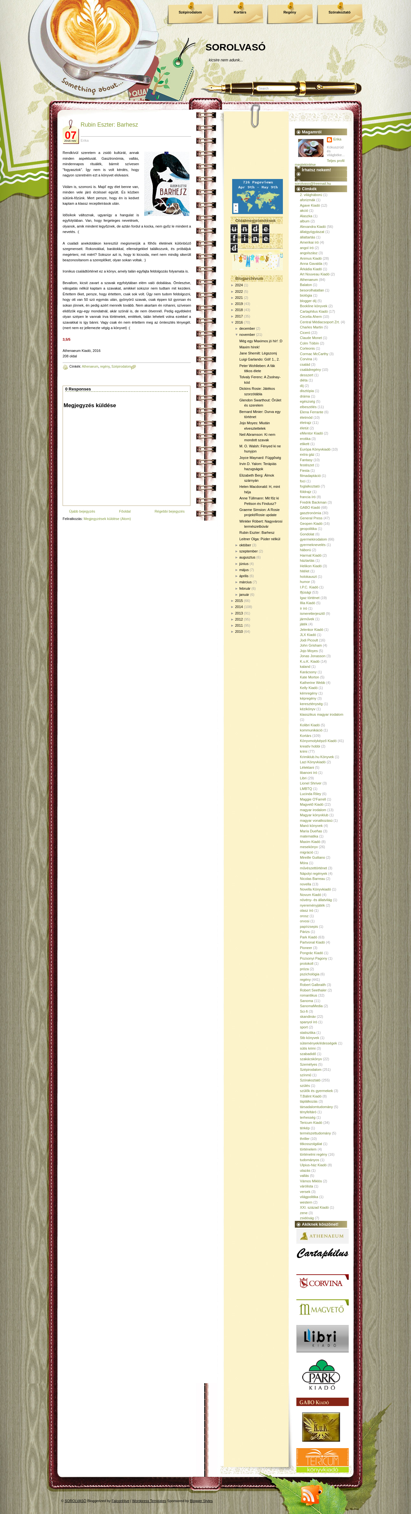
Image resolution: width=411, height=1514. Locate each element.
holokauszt (308, 576)
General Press (311, 518)
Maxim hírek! (249, 347)
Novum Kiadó (310, 895)
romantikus (308, 995)
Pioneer (306, 948)
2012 (239, 619)
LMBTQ (306, 789)
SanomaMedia (311, 1006)
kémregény (308, 693)
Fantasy (306, 460)
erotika (305, 439)
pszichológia (309, 974)
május (244, 570)
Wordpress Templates (149, 1501)
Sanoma (306, 1001)
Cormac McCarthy (314, 354)
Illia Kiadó (307, 603)
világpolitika (309, 1197)
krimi (303, 751)
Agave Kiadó (310, 205)
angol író (307, 248)
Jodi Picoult (309, 640)
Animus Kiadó (311, 258)
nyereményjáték (312, 905)
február (244, 588)
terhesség (307, 1117)
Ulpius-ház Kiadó (313, 1165)
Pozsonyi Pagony (313, 958)
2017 (239, 316)
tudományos (309, 1160)
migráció (306, 852)
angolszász (309, 253)
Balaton (306, 285)
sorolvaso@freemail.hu (313, 183)
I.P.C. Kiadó (309, 587)
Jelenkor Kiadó (311, 630)
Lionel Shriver (310, 783)
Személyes (308, 1064)
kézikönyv (307, 709)
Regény (290, 12)
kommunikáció (311, 730)
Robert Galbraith (313, 985)
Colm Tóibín (309, 343)
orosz (304, 916)
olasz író (306, 910)
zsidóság (307, 1218)
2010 (239, 631)
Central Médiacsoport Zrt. (320, 322)
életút (304, 428)
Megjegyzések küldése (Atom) (107, 519)
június (244, 564)
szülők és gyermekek (316, 1091)
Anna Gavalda (311, 263)
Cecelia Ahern (311, 316)
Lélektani (307, 767)
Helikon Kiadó (311, 566)
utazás (305, 1170)
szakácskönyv (311, 1059)
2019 (239, 304)
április (244, 576)
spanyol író (308, 1022)
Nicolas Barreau (312, 879)
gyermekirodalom (313, 539)
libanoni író (308, 773)
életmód (306, 417)
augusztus (247, 557)
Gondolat (307, 534)
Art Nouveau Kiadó (314, 274)
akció (304, 210)
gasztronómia (310, 513)
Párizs (305, 932)
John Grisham (311, 645)
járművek (307, 619)
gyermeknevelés (313, 545)
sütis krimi (308, 1048)
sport (304, 1027)
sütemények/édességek (318, 1043)
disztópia (307, 391)
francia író (308, 497)
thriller (305, 1139)
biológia (306, 295)
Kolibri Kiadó (310, 725)
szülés (305, 1086)
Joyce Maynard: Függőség (260, 458)
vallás (304, 1176)
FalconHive (120, 1501)
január (244, 594)
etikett (304, 444)
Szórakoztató (339, 12)
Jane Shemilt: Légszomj (258, 353)
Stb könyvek (309, 1038)
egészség (307, 401)
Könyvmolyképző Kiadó (318, 741)
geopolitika (308, 529)
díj (302, 386)
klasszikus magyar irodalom (321, 714)
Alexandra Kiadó (313, 226)
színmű (305, 1075)
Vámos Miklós (311, 1181)
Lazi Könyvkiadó (313, 762)
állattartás (307, 237)
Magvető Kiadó (311, 804)
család (305, 364)
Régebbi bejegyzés (169, 511)
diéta (304, 380)
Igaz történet (309, 598)
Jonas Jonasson (313, 656)
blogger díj (308, 301)
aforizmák (307, 200)
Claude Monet (311, 338)
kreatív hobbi (310, 746)
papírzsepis (309, 926)
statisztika (307, 1033)
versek (305, 1192)
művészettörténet (313, 868)
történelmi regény (313, 1154)
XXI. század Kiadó (314, 1207)
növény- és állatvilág (316, 900)
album (305, 221)
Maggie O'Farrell (313, 799)
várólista (306, 1186)
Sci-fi (304, 1011)
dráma (305, 396)
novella (305, 884)
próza (304, 969)
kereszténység (311, 704)
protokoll (306, 963)
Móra (304, 863)
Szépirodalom (190, 12)
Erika (337, 139)
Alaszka (306, 216)
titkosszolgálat (311, 1144)
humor (305, 582)
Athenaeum (90, 366)
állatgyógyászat (312, 232)
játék (303, 624)
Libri (303, 778)
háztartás (307, 560)
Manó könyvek (311, 826)
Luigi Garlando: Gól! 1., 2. (259, 359)
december (247, 328)
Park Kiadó (308, 937)
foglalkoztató (310, 486)
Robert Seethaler (313, 990)
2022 (239, 291)
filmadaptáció (310, 476)
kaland (305, 666)
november (247, 334)
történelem (308, 1149)
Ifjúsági (305, 592)
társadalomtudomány (316, 1107)
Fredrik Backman (313, 502)
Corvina (306, 359)
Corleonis (307, 348)
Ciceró (305, 333)
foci (302, 481)
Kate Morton (309, 677)
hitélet (304, 571)
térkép (305, 1128)
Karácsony (308, 672)
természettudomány (315, 1133)
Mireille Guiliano (312, 857)
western (306, 1202)
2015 (239, 601)
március (245, 582)
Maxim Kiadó (310, 842)
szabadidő (308, 1054)
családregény (310, 370)
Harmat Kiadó (310, 555)
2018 (239, 310)
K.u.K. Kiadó (309, 661)
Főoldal (125, 511)
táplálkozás (309, 1101)
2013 (239, 613)
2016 (239, 322)
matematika (309, 836)
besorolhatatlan (312, 290)
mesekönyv (309, 847)
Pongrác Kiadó (311, 953)
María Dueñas (311, 831)
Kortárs (240, 12)
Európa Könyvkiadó (315, 449)
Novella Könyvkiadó (315, 889)
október (245, 545)
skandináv (308, 1016)
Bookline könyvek (314, 306)
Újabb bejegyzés (82, 511)
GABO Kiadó (310, 507)
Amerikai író (309, 242)
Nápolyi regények (313, 873)
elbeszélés (308, 407)
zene (304, 1213)
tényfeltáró (308, 1112)
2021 (239, 298)
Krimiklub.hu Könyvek (317, 757)
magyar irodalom (313, 810)
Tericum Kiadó (311, 1122)
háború (305, 550)
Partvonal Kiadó (312, 942)
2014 (239, 607)
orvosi (304, 921)
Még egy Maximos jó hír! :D (260, 341)
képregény (308, 698)
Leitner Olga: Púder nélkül (259, 539)
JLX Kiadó (308, 635)
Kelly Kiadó (309, 688)
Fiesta (305, 470)
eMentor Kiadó (311, 433)
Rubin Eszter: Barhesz (109, 124)
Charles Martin (311, 327)
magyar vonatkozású (316, 820)
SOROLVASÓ (236, 47)
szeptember (248, 551)
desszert (306, 375)
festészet (307, 465)
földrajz (305, 492)
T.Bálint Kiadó (310, 1096)
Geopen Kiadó (311, 523)
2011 (239, 625)
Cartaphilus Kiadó (314, 311)
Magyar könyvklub (314, 815)
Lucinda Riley (310, 794)
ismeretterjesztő (312, 613)
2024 (239, 285)
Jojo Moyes (309, 651)
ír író (303, 608)
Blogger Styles (201, 1501)
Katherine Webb (312, 683)
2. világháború (311, 195)
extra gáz (307, 454)
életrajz (305, 423)
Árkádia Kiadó (311, 269)
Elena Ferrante (311, 412)
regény (105, 366)
